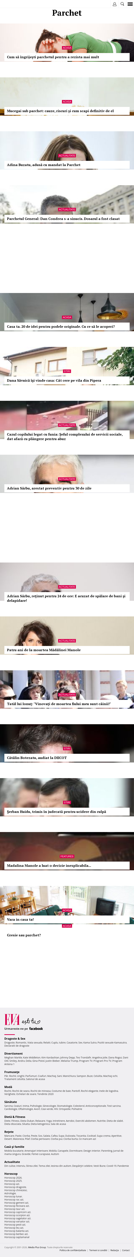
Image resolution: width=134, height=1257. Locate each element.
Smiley (13, 1060)
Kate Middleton (31, 1057)
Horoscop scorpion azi (17, 1215)
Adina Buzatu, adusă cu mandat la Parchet (43, 164)
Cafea (54, 1135)
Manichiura (69, 1076)
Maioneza (18, 1138)
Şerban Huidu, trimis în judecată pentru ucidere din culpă (56, 811)
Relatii (46, 1042)
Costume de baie (61, 1091)
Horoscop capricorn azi (17, 1212)
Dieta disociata (12, 1124)
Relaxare (40, 1120)
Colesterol (79, 1105)
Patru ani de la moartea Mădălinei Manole (44, 650)
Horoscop (11, 1174)
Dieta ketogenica (40, 1124)
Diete (7, 1120)
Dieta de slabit (115, 1120)
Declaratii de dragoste (16, 1045)
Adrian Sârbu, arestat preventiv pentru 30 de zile (49, 488)
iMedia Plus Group (37, 1247)
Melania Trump (69, 1060)
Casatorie (72, 1042)
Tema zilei (44, 1165)
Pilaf (27, 1138)
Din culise (9, 1165)
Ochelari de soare (26, 1094)
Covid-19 (112, 1165)
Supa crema (103, 1135)
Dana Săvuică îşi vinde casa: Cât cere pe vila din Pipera (54, 380)
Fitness (15, 1120)
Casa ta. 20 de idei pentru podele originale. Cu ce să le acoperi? (61, 326)
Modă (8, 1087)
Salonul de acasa (35, 1079)
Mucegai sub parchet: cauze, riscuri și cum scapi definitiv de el (60, 111)
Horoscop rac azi (13, 1199)
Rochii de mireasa (41, 1091)
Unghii (20, 1076)
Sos (40, 1135)
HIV (56, 1109)
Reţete (9, 1132)
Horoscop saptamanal (16, 1237)
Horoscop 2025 (13, 1180)
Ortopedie (64, 1109)
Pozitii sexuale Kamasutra (112, 1042)
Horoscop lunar (13, 1196)
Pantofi (76, 1091)
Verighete (9, 1094)
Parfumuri (31, 1076)
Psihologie (36, 1105)
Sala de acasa (58, 1124)
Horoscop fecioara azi (16, 1205)
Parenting (106, 1150)
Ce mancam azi (87, 1138)
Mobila (53, 1150)
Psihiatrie (77, 1109)
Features (67, 856)
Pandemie (123, 1165)
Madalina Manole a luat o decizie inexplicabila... (49, 865)
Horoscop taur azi (14, 1209)
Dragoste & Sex (14, 1039)
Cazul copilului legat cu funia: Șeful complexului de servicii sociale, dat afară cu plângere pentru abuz (64, 436)
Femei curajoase (41, 1154)
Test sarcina (114, 1105)
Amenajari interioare (36, 1150)
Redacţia (114, 1250)
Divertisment (13, 1053)
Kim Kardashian (50, 1057)
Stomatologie (64, 1105)
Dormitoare (76, 1150)
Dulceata (70, 1135)
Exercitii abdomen (86, 1120)
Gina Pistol (38, 1060)
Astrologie (10, 1193)
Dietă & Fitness (14, 1117)
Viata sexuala (34, 1042)
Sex (80, 1042)
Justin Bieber (53, 1060)
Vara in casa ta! (20, 919)
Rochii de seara (20, 1091)
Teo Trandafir (83, 1057)
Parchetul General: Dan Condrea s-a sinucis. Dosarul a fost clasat (63, 218)
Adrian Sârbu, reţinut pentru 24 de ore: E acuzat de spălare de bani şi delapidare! (66, 598)
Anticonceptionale (95, 1105)
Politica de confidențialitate (73, 1250)
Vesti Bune (100, 1165)
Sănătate (10, 1102)
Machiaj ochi (110, 1076)
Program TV (85, 1060)
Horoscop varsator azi (16, 1221)
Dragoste (9, 1042)
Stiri (67, 371)
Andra (21, 1060)
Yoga (49, 1120)
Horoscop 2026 (13, 1177)
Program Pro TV (102, 1060)
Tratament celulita (14, 1079)
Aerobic (70, 1120)
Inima (26, 1105)
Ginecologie (49, 1105)
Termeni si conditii (98, 1250)
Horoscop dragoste (15, 1187)
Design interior (91, 1150)
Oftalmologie (25, 1109)
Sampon (81, 1076)
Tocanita (81, 1135)
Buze (90, 1076)
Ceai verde (47, 1109)
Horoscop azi (11, 1184)
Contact (126, 1250)
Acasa (67, 47)
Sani (59, 1076)
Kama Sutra (89, 1042)
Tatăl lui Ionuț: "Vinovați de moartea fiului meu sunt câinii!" (59, 703)
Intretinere (59, 1120)
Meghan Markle (13, 1057)
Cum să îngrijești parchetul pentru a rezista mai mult (53, 57)
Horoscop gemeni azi (16, 1202)
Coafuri (42, 1076)
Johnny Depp (67, 1057)
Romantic (21, 1042)
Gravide (26, 1154)
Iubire (62, 1042)
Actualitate (67, 155)
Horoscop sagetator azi (17, 1218)
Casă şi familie (14, 1147)
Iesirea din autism (61, 1165)
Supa (61, 1135)
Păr (6, 1076)
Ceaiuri (18, 1105)
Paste (18, 1135)
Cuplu (54, 1042)
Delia (28, 1060)
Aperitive (116, 1135)
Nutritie (101, 1120)
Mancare (9, 1135)
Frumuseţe (12, 1072)
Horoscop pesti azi (14, 1224)
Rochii (12, 1076)
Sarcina (8, 1105)
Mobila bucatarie (14, 1150)
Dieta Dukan (27, 1120)
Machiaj (51, 1076)
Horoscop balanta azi (16, 1230)
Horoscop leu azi (13, 1227)
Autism (55, 1154)
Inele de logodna (108, 1091)
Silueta (26, 1124)
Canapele (63, 1150)
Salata (46, 1135)
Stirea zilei (32, 1165)
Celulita (98, 1076)
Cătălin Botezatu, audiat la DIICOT (37, 757)
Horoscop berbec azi (16, 1234)
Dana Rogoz (115, 1057)
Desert (8, 1138)
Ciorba (26, 1135)
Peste (34, 1135)
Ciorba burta (71, 1138)
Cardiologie (10, 1109)
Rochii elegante (89, 1091)
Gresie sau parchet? (24, 935)
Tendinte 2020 (45, 1094)
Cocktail (91, 1135)
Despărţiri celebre (82, 1165)
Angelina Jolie (99, 1057)
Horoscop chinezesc (15, 1190)
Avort (37, 1109)
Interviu (20, 1165)
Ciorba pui (56, 1138)
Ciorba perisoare (40, 1138)
